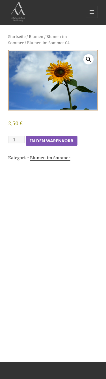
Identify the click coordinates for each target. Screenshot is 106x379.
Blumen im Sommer (50, 157)
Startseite (17, 36)
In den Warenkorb (51, 140)
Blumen (36, 36)
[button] (88, 59)
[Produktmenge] (16, 139)
